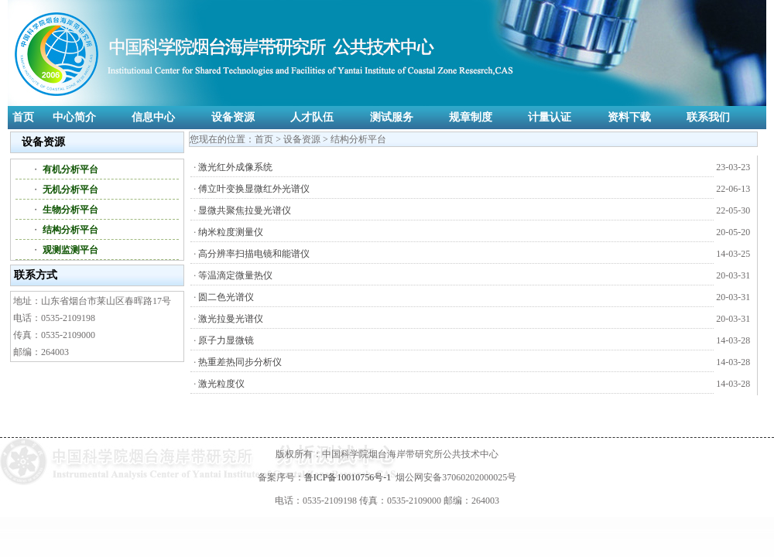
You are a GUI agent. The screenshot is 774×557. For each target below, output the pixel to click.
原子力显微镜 (226, 340)
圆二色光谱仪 (226, 297)
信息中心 (153, 117)
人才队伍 (312, 117)
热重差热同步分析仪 (240, 362)
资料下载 (629, 117)
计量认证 (549, 117)
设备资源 (233, 117)
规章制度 (470, 117)
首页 (23, 117)
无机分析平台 (70, 189)
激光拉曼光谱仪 (230, 318)
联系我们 (708, 117)
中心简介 (74, 117)
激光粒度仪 (221, 383)
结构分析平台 (70, 229)
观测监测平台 (70, 249)
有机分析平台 (70, 169)
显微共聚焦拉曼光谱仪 (244, 210)
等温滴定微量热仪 (235, 275)
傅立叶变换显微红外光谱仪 (254, 188)
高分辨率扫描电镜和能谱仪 (254, 253)
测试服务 (391, 117)
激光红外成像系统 (235, 167)
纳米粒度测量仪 (230, 232)
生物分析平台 (70, 209)
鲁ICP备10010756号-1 (348, 477)
